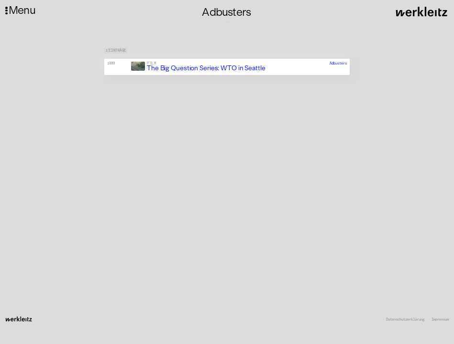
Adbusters (338, 63)
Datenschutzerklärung (405, 320)
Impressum (440, 320)
